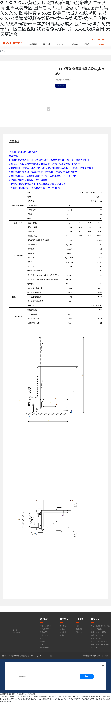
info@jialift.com (101, 641)
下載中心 (79, 632)
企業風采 (63, 629)
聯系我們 (63, 635)
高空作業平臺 (44, 647)
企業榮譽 (63, 632)
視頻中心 (79, 626)
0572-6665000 (98, 40)
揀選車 (42, 641)
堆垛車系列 (44, 632)
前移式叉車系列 (45, 629)
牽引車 (42, 638)
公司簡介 (63, 626)
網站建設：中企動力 (89, 656)
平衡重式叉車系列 (46, 626)
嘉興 (99, 656)
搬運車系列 (44, 635)
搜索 (87, 676)
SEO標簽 (50, 656)
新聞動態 (79, 629)
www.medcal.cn (101, 644)
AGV (41, 644)
